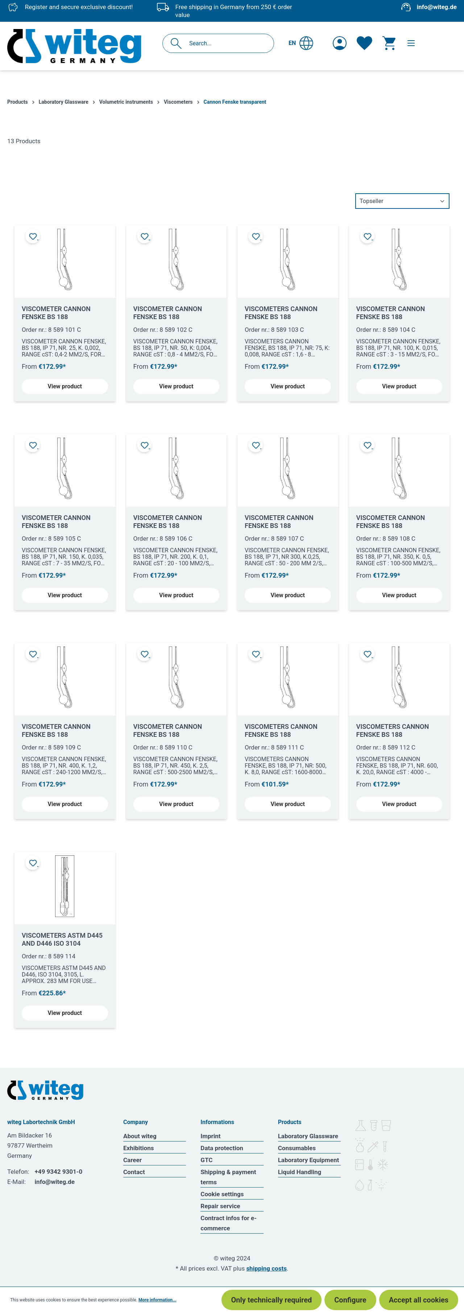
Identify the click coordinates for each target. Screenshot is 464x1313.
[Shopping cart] (389, 43)
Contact (134, 1172)
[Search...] (226, 43)
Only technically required (271, 1300)
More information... (157, 1299)
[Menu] (411, 43)
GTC (206, 1160)
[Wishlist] (364, 43)
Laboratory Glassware (308, 1136)
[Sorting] (402, 201)
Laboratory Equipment (308, 1160)
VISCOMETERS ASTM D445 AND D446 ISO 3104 (62, 939)
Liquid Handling (300, 1172)
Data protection (221, 1148)
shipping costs (266, 1268)
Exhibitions (138, 1148)
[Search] (178, 43)
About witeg (140, 1136)
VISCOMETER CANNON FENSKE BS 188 (56, 313)
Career (132, 1160)
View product (65, 386)
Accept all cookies (418, 1300)
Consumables (297, 1148)
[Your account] (340, 43)
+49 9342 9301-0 (59, 1171)
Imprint (210, 1136)
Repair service (220, 1206)
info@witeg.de (437, 7)
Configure (350, 1300)
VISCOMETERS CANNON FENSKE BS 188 (281, 313)
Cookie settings (222, 1194)
